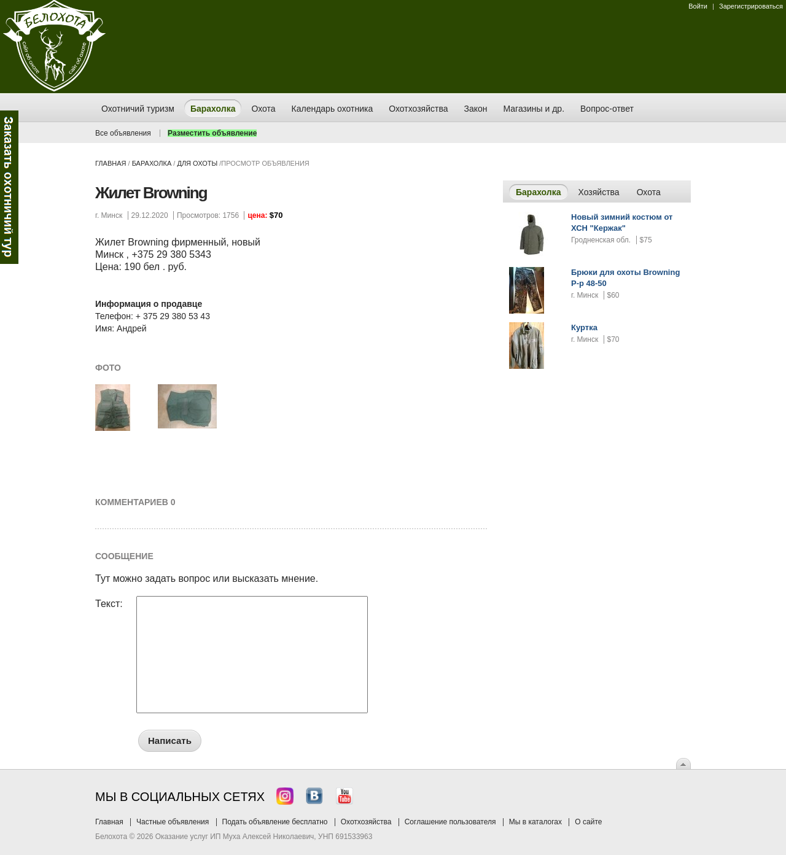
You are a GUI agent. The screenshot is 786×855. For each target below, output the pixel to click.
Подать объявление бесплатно (275, 822)
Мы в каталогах (535, 822)
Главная (110, 163)
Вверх (683, 763)
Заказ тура (9, 187)
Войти (697, 6)
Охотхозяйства (366, 822)
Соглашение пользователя (450, 822)
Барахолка (152, 163)
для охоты (197, 163)
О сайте (588, 822)
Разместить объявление (212, 133)
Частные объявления (172, 822)
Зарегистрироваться (751, 6)
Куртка (584, 327)
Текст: (109, 604)
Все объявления (123, 133)
